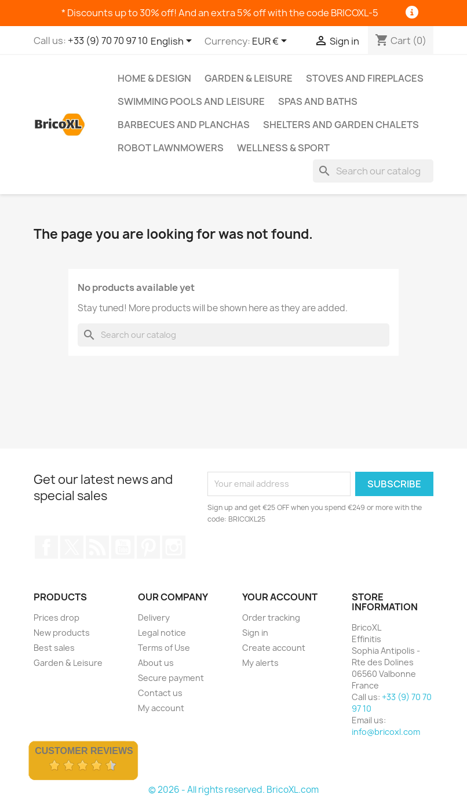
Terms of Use (164, 647)
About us (156, 662)
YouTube (122, 547)
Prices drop (56, 617)
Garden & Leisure (249, 78)
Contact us (160, 692)
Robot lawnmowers (171, 147)
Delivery (154, 617)
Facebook (46, 547)
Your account (280, 597)
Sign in (255, 632)
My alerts (260, 662)
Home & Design (154, 78)
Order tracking (271, 617)
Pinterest (148, 547)
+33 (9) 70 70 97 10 (108, 40)
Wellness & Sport (283, 147)
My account (161, 707)
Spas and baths (317, 101)
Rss (97, 547)
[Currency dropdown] (271, 42)
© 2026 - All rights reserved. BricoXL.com (233, 790)
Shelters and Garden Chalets (341, 124)
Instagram (173, 547)
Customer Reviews (84, 751)
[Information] (412, 13)
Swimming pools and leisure (191, 101)
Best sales (54, 647)
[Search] (373, 171)
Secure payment (171, 677)
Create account (273, 647)
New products (62, 632)
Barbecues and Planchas (184, 124)
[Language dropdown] (173, 42)
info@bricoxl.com (386, 731)
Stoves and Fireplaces (365, 78)
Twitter (71, 547)
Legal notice (162, 632)
